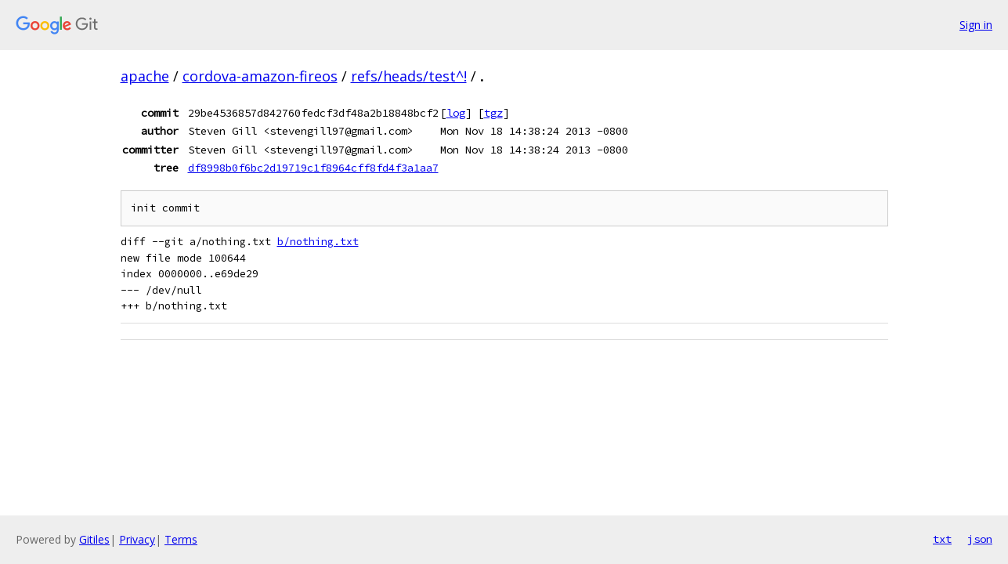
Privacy (137, 539)
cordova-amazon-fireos (260, 76)
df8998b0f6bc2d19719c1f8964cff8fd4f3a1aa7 (313, 168)
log (455, 113)
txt (942, 539)
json (979, 539)
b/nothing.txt (318, 241)
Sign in (975, 24)
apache (145, 76)
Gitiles (94, 539)
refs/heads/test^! (409, 76)
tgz (493, 113)
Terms (180, 539)
